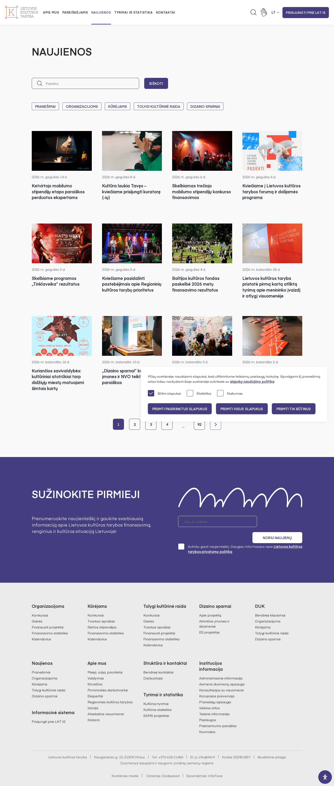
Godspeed (170, 764)
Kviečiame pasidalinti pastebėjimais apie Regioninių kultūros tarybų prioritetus (128, 287)
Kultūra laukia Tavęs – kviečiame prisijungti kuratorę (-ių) (124, 191)
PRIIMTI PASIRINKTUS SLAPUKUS (180, 408)
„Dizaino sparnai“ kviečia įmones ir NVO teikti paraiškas (128, 376)
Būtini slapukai (164, 393)
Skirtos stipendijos (102, 615)
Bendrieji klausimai (270, 603)
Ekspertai (95, 684)
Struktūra (95, 672)
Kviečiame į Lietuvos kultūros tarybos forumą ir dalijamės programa (272, 191)
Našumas (230, 393)
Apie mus (51, 12)
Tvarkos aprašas (101, 609)
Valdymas (96, 666)
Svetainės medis (125, 764)
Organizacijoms (82, 106)
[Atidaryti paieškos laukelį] (253, 12)
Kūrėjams (117, 106)
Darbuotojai (153, 666)
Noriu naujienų (282, 521)
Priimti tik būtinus (297, 408)
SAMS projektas (156, 703)
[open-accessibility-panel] (325, 777)
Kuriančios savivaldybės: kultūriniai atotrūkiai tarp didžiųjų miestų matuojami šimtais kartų (59, 379)
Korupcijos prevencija (216, 684)
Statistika (199, 393)
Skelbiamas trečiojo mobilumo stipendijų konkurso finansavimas (196, 191)
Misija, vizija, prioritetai (105, 660)
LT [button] (273, 12)
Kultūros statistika (157, 697)
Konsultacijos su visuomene (221, 678)
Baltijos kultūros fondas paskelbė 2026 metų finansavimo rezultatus (196, 284)
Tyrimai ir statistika (133, 12)
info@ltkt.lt (207, 745)
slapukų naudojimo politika (252, 381)
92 (199, 424)
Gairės (37, 609)
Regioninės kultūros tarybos (110, 690)
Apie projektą (210, 603)
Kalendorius (41, 627)
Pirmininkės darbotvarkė (108, 678)
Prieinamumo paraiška (217, 714)
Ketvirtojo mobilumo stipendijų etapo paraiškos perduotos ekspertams (59, 191)
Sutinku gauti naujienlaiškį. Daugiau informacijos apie (240, 537)
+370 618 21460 (170, 745)
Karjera (93, 708)
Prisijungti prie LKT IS (305, 12)
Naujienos (101, 12)
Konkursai (40, 603)
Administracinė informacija (220, 666)
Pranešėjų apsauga (215, 690)
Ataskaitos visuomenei (106, 702)
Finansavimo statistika (50, 621)
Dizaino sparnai (205, 106)
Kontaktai (165, 12)
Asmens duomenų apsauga (222, 672)
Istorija (93, 696)
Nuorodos (207, 720)
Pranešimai (45, 106)
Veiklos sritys (209, 696)
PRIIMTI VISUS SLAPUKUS (244, 408)
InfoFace (215, 764)
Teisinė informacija (214, 702)
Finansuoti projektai (47, 615)
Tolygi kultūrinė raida (158, 106)
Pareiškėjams (75, 12)
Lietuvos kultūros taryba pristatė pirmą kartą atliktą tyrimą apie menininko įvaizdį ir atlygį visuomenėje (271, 287)
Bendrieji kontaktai (158, 660)
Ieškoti (156, 83)
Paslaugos (207, 708)
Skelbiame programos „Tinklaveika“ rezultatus (56, 281)
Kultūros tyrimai (155, 691)
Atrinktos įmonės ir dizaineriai (214, 612)
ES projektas (209, 620)
